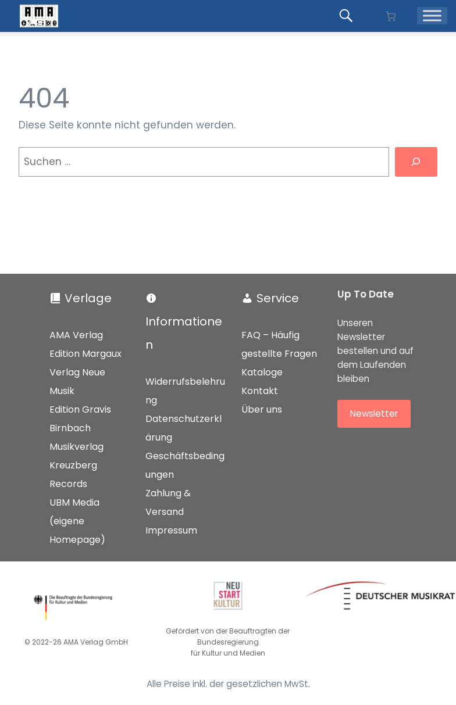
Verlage (88, 298)
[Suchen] (416, 162)
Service (277, 298)
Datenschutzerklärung (183, 428)
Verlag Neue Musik (77, 382)
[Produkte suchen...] (348, 15)
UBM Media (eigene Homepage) (77, 521)
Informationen (183, 333)
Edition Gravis (80, 409)
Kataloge (262, 372)
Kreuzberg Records (73, 475)
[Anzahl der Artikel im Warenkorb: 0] (390, 15)
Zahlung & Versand (168, 502)
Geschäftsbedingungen (185, 465)
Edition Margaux (85, 353)
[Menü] (432, 16)
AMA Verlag (76, 335)
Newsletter (374, 413)
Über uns (261, 409)
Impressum (171, 530)
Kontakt (259, 391)
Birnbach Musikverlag (76, 437)
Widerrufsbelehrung (185, 391)
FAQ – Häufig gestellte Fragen (279, 344)
